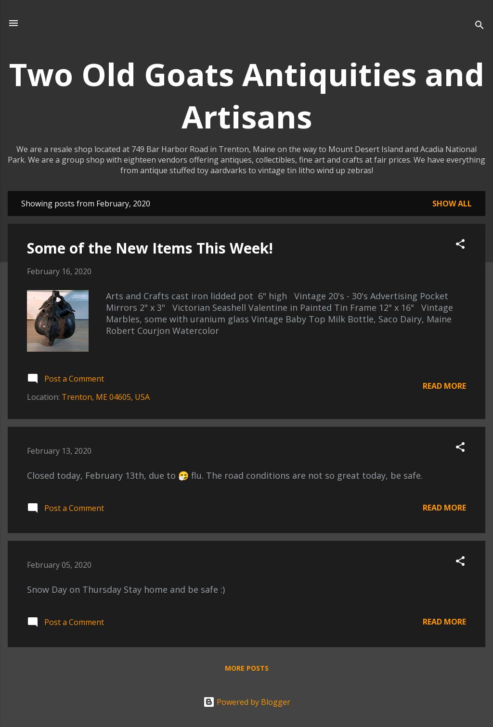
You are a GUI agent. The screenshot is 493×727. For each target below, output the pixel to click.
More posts (247, 668)
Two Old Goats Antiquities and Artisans (246, 95)
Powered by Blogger (246, 702)
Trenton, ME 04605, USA (106, 397)
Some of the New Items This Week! (150, 248)
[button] (460, 245)
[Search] (479, 26)
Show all (452, 203)
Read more (444, 386)
